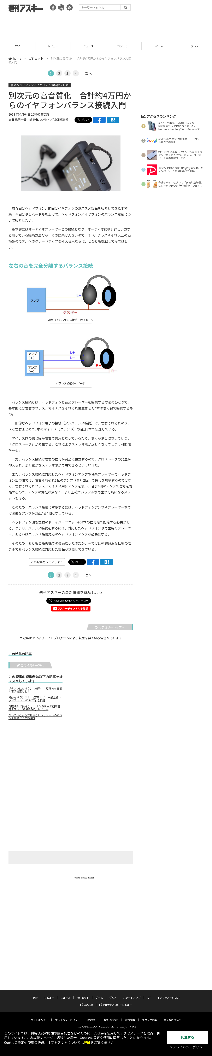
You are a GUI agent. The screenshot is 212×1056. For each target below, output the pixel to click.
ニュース (88, 46)
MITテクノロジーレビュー (115, 1001)
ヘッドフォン (35, 208)
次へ (88, 73)
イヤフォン (66, 208)
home (14, 58)
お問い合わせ (111, 1016)
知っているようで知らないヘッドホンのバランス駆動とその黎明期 (35, 717)
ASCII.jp (86, 1001)
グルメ (113, 994)
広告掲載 (130, 1016)
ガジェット (124, 46)
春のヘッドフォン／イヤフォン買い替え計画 (40, 85)
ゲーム (159, 46)
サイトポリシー (39, 1016)
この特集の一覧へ (30, 665)
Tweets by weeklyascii (83, 877)
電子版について (172, 1016)
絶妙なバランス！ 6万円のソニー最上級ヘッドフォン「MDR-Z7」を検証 (34, 699)
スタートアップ (132, 994)
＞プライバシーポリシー (187, 1047)
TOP (17, 46)
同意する (187, 1037)
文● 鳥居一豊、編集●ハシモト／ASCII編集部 (38, 120)
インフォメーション (168, 994)
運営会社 (92, 1016)
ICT (149, 994)
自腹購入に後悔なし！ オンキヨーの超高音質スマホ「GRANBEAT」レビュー (34, 708)
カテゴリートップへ (110, 627)
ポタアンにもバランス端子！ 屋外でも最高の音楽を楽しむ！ (35, 690)
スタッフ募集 (149, 1016)
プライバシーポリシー (67, 1016)
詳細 (87, 1043)
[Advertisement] (106, 26)
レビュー (53, 46)
